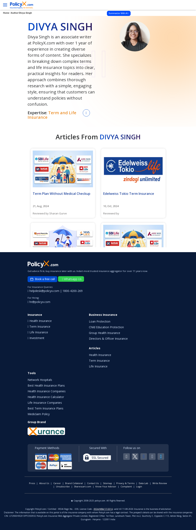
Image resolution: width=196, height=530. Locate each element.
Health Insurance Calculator (46, 397)
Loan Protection (99, 321)
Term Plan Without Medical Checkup (61, 193)
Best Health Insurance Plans (46, 385)
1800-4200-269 (73, 291)
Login (139, 486)
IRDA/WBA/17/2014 (103, 509)
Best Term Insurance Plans (45, 408)
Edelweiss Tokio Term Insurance (128, 193)
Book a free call (42, 279)
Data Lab (143, 483)
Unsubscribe (63, 486)
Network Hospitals (40, 380)
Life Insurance (98, 366)
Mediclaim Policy (39, 414)
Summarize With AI (119, 13)
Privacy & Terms (125, 483)
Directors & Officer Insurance (108, 338)
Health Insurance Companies (47, 391)
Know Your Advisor (105, 486)
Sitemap (107, 483)
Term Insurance (99, 361)
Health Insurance (100, 355)
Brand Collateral (74, 483)
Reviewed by (111, 213)
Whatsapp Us (72, 279)
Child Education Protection (106, 327)
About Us (44, 483)
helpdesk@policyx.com (44, 291)
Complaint (126, 486)
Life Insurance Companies (45, 403)
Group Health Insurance (104, 333)
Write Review (159, 483)
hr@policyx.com (39, 302)
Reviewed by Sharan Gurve (50, 213)
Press (32, 483)
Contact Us (93, 483)
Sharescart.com (82, 486)
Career (57, 483)
